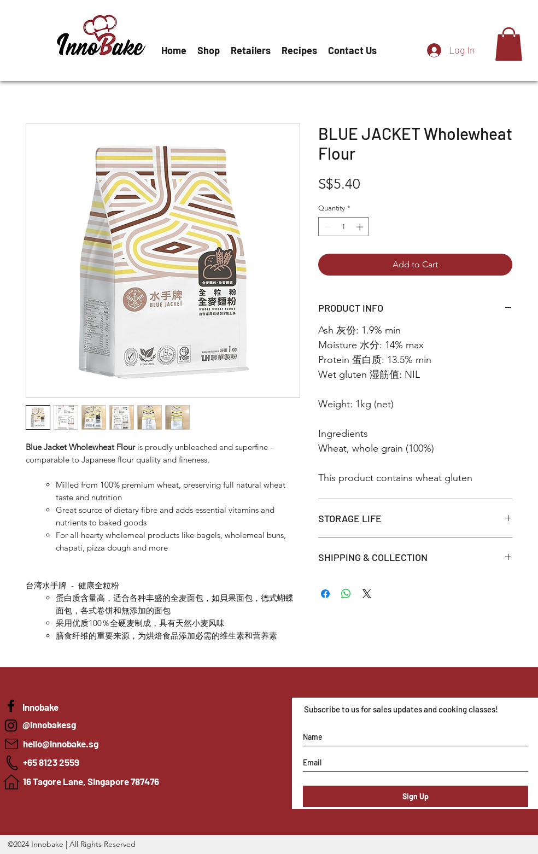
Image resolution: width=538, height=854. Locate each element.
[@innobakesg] (101, 725)
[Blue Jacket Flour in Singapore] (11, 706)
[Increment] (360, 227)
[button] (509, 44)
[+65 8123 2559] (102, 763)
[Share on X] (366, 593)
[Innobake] (11, 725)
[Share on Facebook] (325, 593)
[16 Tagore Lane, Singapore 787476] (102, 782)
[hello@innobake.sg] (102, 744)
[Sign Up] (415, 796)
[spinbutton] (343, 227)
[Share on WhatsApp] (346, 593)
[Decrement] (326, 227)
